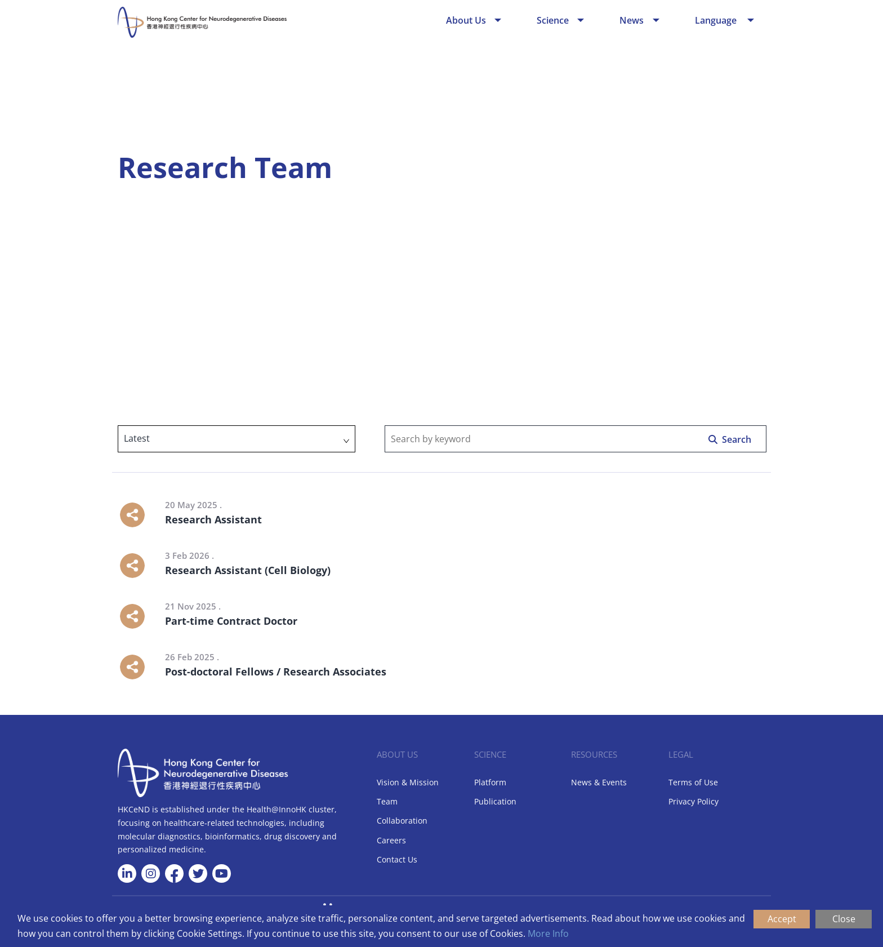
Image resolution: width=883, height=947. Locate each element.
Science (553, 20)
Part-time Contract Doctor (231, 621)
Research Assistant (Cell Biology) (248, 570)
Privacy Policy (693, 801)
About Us (466, 20)
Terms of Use (693, 782)
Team (387, 801)
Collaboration (402, 820)
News (631, 20)
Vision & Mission (408, 782)
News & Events (599, 782)
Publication (495, 801)
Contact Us (397, 859)
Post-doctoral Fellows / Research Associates (275, 671)
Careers (391, 840)
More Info (548, 933)
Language (717, 20)
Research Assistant (213, 519)
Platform (490, 782)
